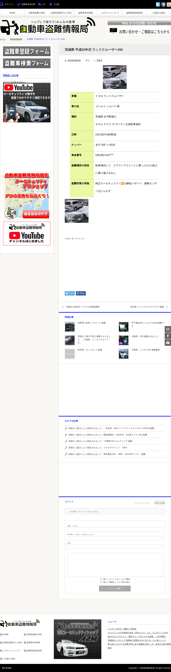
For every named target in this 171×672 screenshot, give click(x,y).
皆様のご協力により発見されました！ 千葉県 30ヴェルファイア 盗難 (100, 441)
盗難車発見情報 (85, 13)
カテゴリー (9, 4)
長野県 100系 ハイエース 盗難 (92, 323)
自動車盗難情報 (18, 39)
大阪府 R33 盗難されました (145, 336)
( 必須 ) (72, 526)
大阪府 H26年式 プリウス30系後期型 (85, 307)
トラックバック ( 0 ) (141, 501)
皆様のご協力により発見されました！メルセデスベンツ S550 (98, 447)
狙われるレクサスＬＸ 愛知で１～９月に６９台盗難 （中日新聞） (137, 636)
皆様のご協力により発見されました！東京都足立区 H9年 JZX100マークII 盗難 (107, 454)
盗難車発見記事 (28, 4)
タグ (44, 4)
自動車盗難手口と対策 (61, 13)
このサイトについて (110, 13)
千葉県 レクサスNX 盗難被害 (146, 350)
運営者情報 (5, 668)
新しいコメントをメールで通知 (116, 579)
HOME (12, 13)
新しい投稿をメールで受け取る (116, 582)
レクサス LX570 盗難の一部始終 (122, 629)
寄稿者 (99, 60)
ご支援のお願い (159, 13)
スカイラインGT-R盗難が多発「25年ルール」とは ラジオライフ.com (138, 633)
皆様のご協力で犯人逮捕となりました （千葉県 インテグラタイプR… (94, 339)
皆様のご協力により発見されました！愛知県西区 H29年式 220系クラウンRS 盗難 (108, 435)
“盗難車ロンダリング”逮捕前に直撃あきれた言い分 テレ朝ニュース (137, 640)
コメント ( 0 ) (159, 501)
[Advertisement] (115, 264)
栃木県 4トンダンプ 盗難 (90, 350)
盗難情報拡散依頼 (134, 13)
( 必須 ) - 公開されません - (81, 534)
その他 (56, 4)
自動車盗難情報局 (147, 668)
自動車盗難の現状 (36, 13)
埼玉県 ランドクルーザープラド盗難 (144, 307)
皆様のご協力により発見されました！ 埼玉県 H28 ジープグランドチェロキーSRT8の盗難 (111, 428)
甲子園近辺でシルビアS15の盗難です (148, 324)
